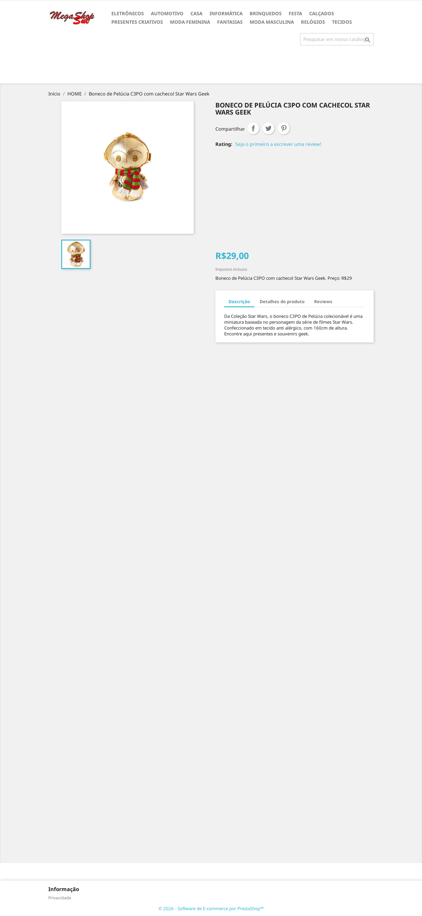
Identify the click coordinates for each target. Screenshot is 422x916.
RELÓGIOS (313, 22)
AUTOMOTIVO (167, 13)
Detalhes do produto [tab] (282, 301)
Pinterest (284, 128)
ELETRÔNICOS (127, 13)
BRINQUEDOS (266, 13)
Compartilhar (253, 128)
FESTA (295, 13)
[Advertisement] (211, 67)
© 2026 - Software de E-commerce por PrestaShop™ (211, 908)
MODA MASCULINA (272, 22)
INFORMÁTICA (226, 13)
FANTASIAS (230, 22)
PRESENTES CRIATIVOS (137, 22)
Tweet (268, 128)
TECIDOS (342, 22)
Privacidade (59, 897)
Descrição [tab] (239, 301)
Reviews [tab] (323, 301)
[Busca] (337, 39)
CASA (196, 13)
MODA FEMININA (190, 22)
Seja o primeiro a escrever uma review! (278, 144)
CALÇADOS (321, 13)
